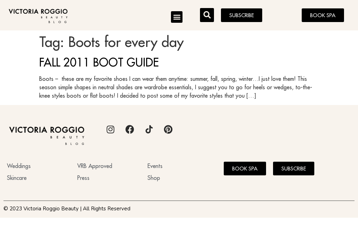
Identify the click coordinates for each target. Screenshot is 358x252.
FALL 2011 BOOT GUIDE (99, 62)
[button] (176, 17)
